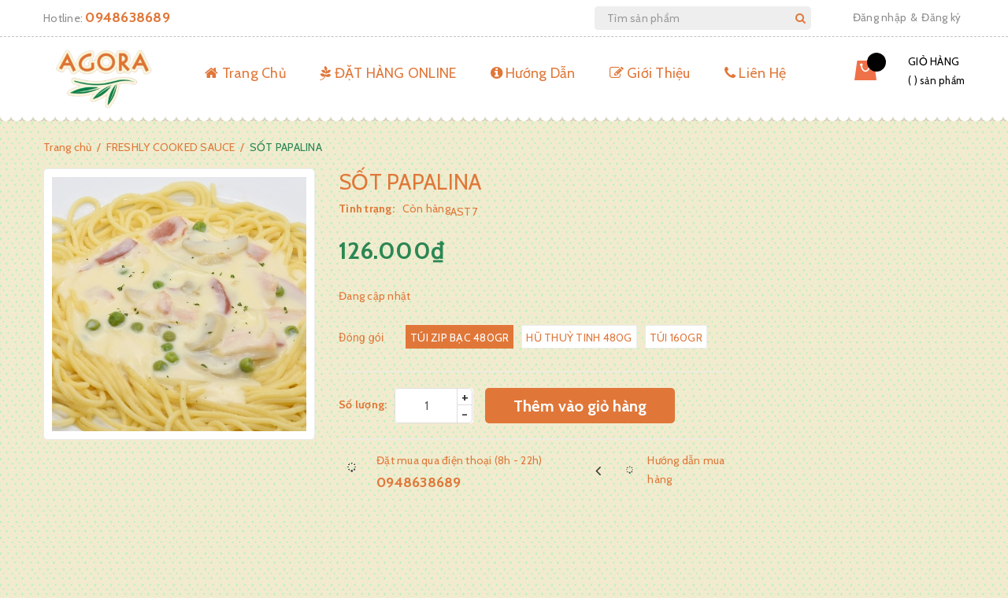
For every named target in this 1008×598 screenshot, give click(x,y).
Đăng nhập (879, 17)
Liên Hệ (755, 73)
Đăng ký (941, 17)
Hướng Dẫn (533, 73)
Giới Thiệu (650, 73)
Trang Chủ (245, 73)
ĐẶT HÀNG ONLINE (388, 73)
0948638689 (127, 17)
